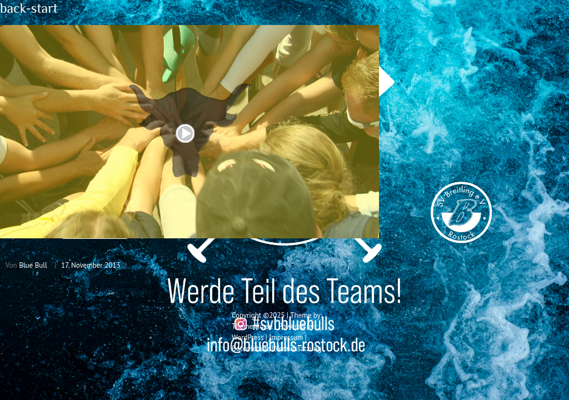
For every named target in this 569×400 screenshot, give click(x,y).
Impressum (286, 337)
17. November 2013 (91, 265)
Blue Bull (33, 265)
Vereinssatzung (298, 348)
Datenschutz (250, 348)
